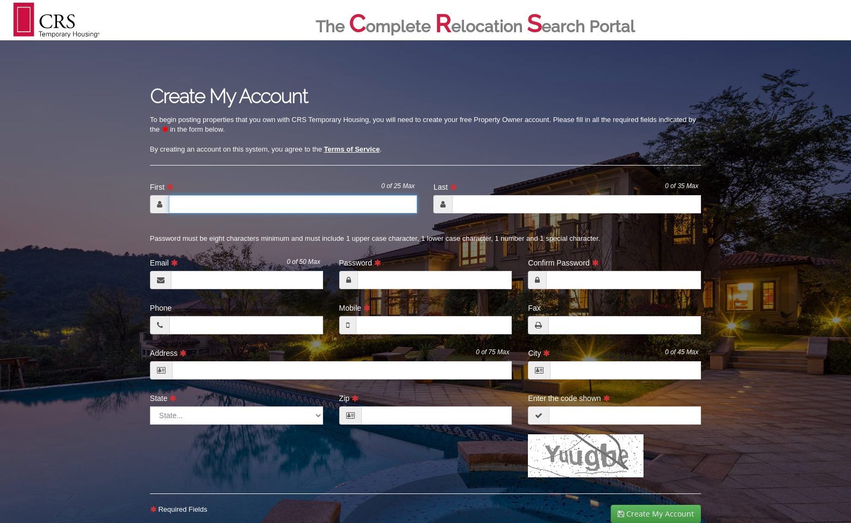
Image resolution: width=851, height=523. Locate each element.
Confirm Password (563, 263)
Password (360, 263)
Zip (349, 398)
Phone (160, 308)
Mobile (354, 308)
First (282, 186)
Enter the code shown (569, 398)
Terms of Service (352, 149)
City (613, 352)
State (163, 398)
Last (565, 186)
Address (330, 352)
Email (235, 262)
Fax (534, 308)
